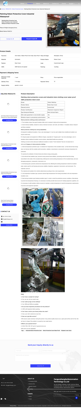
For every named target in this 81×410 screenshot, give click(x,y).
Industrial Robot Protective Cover (34, 330)
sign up (77, 394)
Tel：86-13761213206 (7, 382)
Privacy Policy (13, 405)
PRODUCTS (8, 9)
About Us (46, 3)
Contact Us (55, 3)
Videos (38, 3)
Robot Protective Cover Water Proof (51, 330)
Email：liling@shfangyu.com (8, 385)
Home (22, 3)
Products (30, 3)
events (64, 3)
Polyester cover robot (66, 330)
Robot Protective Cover (17, 9)
